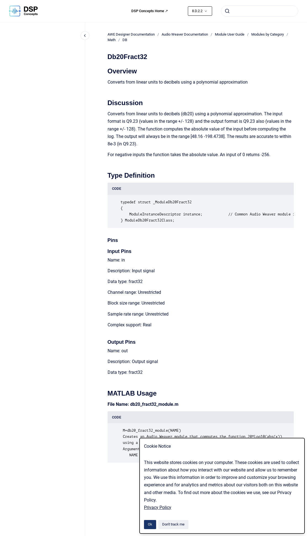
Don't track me (173, 524)
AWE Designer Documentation (131, 34)
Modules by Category (267, 34)
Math (112, 40)
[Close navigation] (85, 35)
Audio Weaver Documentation (185, 34)
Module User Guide (229, 34)
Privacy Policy (157, 507)
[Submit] (227, 11)
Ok (150, 524)
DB (124, 40)
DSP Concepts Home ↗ (149, 11)
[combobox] (259, 11)
